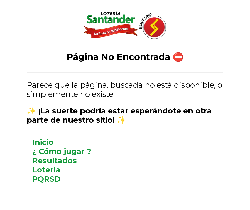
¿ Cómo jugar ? (61, 151)
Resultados (54, 160)
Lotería (46, 169)
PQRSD (46, 179)
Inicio (42, 142)
